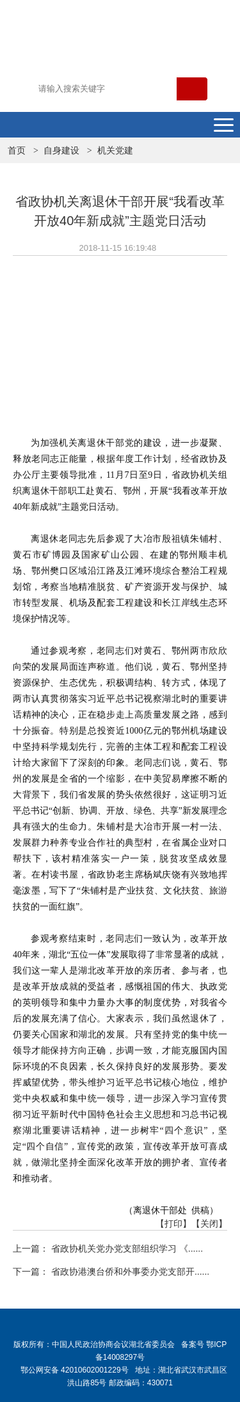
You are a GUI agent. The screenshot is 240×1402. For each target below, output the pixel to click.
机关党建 (115, 150)
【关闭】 (209, 1223)
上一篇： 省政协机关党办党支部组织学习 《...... (108, 1248)
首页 (17, 150)
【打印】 (173, 1223)
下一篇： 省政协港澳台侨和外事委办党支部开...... (111, 1271)
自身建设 (61, 150)
